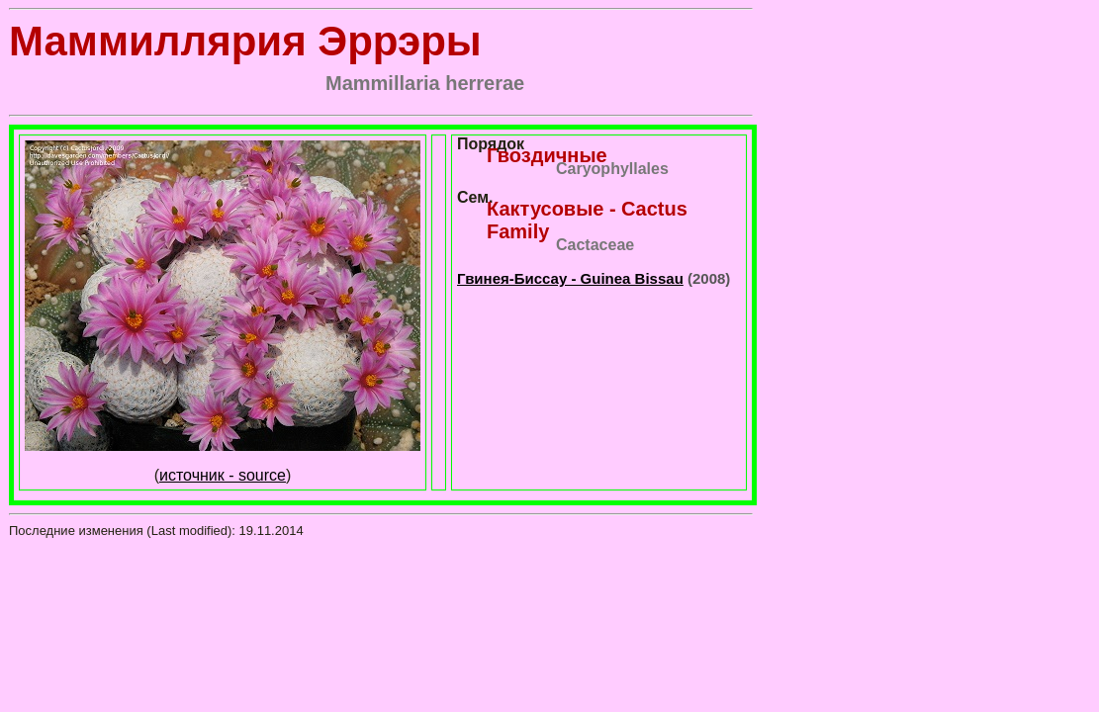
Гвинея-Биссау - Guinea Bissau (570, 278)
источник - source (222, 475)
